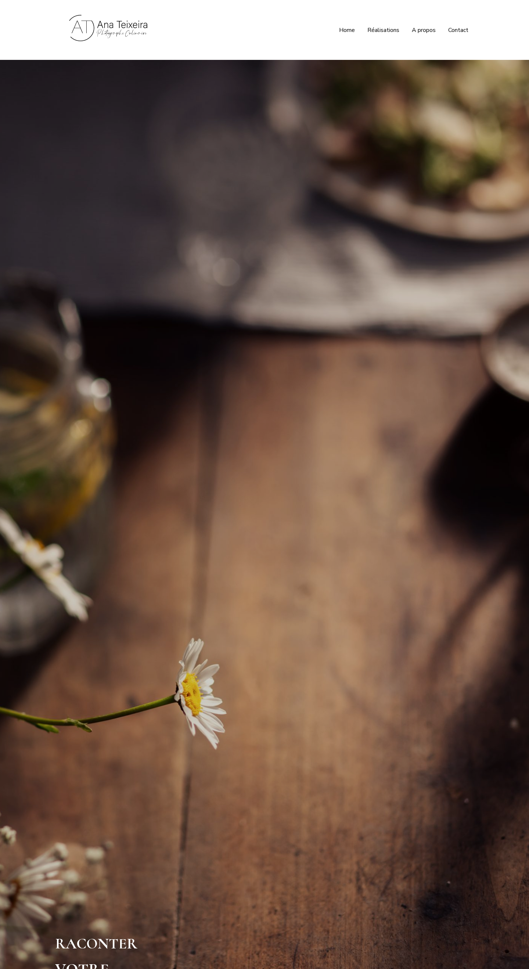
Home (347, 30)
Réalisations (383, 30)
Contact (458, 30)
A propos (424, 30)
